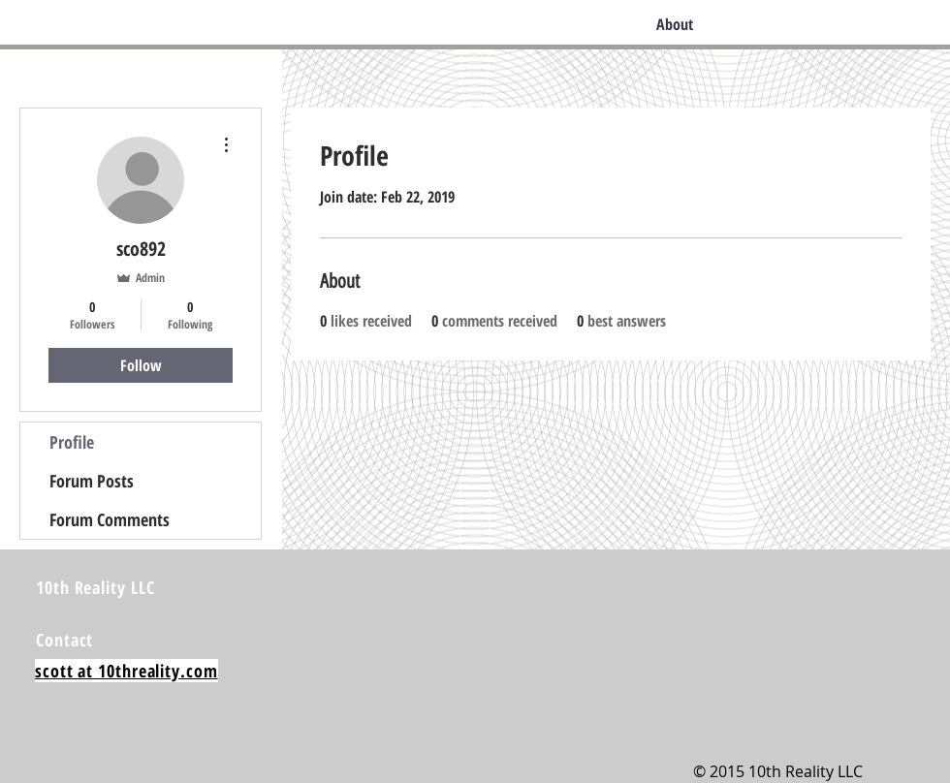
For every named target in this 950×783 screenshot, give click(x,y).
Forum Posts (91, 480)
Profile (71, 442)
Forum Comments (109, 519)
